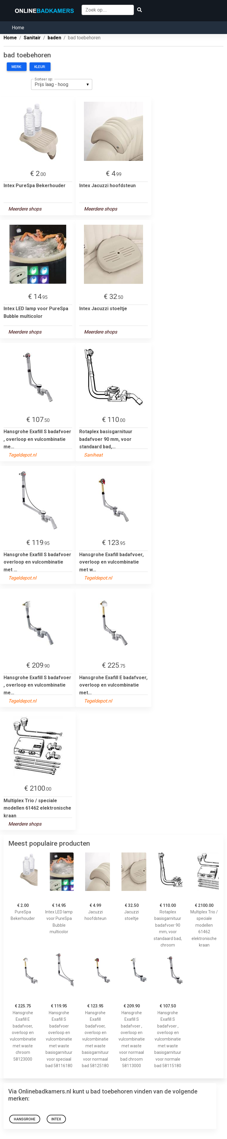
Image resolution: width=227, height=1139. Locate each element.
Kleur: (40, 67)
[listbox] (61, 84)
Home (18, 27)
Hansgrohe (24, 1119)
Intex (56, 1119)
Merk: (17, 67)
